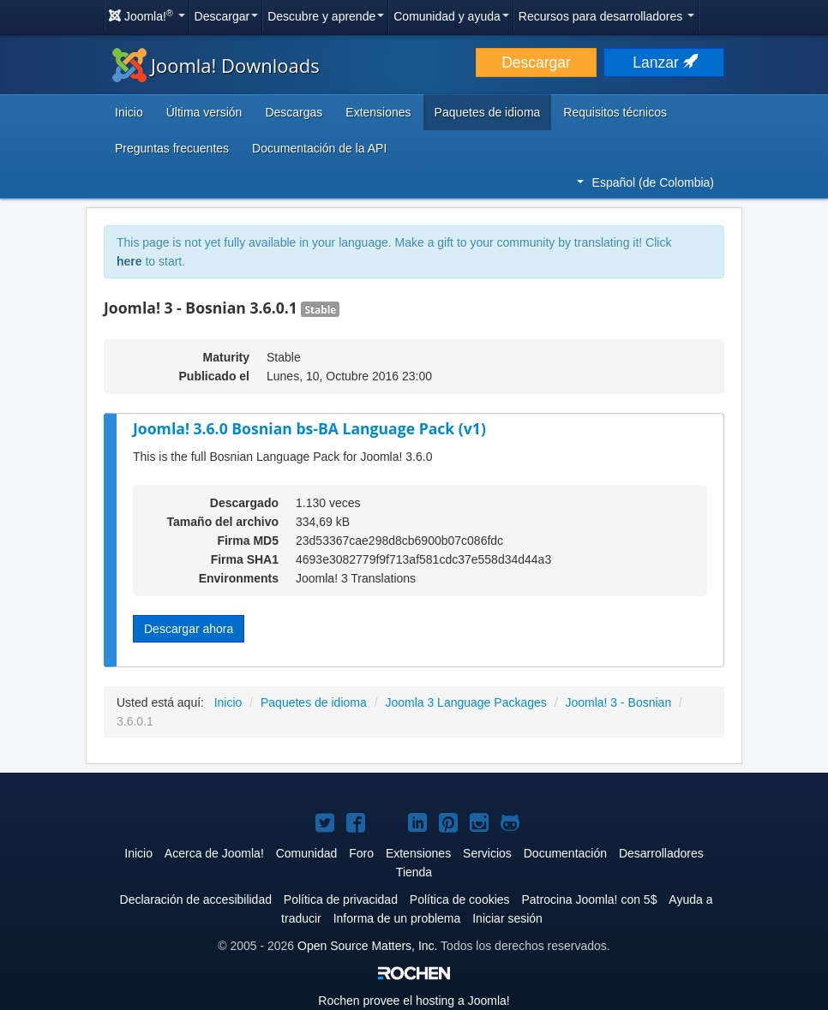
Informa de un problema (397, 918)
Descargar (227, 16)
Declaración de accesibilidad (196, 899)
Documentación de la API (319, 148)
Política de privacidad (341, 899)
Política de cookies (460, 899)
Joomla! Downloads (216, 65)
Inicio (129, 112)
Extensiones (378, 112)
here (129, 261)
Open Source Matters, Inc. (367, 946)
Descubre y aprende (325, 16)
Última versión (204, 112)
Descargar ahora (188, 629)
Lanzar (663, 62)
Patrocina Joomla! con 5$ (589, 899)
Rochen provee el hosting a (413, 1000)
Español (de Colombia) (645, 182)
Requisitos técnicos (615, 112)
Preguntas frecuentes (172, 148)
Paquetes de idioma (488, 112)
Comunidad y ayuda (451, 16)
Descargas (293, 112)
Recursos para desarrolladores (606, 16)
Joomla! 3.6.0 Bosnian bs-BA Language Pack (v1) (309, 428)
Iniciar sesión (507, 918)
